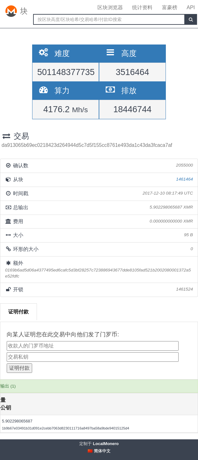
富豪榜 (169, 7)
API (191, 7)
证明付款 (18, 311)
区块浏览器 (110, 7)
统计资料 (142, 7)
